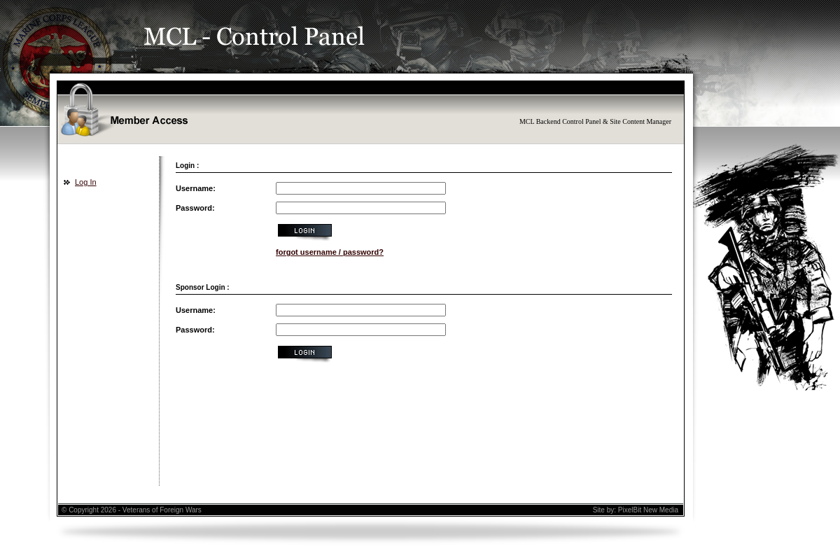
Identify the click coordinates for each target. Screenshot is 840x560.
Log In (86, 182)
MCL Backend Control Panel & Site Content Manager (595, 121)
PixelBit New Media (648, 510)
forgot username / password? (330, 252)
